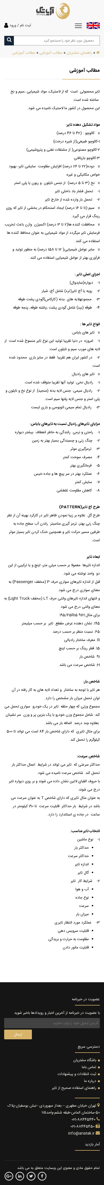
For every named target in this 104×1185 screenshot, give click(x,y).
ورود (12, 25)
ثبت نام (25, 25)
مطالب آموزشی (50, 53)
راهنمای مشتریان (79, 53)
